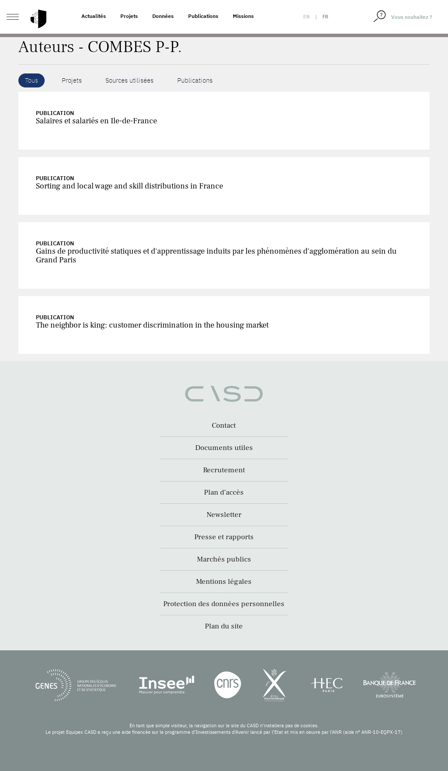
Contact (224, 425)
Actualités (93, 16)
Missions (243, 16)
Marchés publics (224, 559)
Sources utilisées (129, 80)
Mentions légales (224, 581)
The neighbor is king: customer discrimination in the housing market (152, 325)
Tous (31, 80)
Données (163, 16)
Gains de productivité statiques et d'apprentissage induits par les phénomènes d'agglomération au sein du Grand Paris (216, 255)
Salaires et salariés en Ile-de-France (96, 121)
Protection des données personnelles (223, 604)
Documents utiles (224, 448)
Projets (129, 16)
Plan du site (224, 626)
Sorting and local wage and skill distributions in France (129, 186)
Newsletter (224, 515)
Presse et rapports (224, 537)
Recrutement (224, 470)
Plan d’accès (224, 492)
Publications (203, 16)
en (306, 17)
